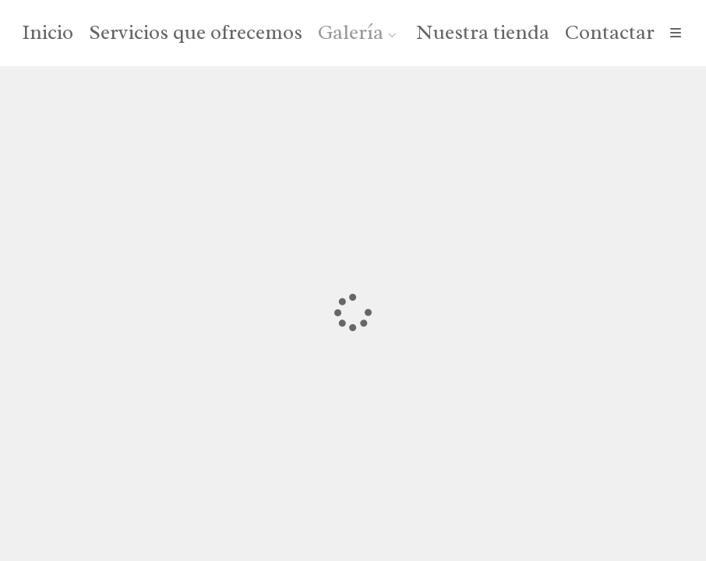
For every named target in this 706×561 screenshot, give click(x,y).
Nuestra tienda (482, 33)
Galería (350, 33)
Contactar (610, 33)
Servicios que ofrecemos (195, 33)
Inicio (47, 33)
